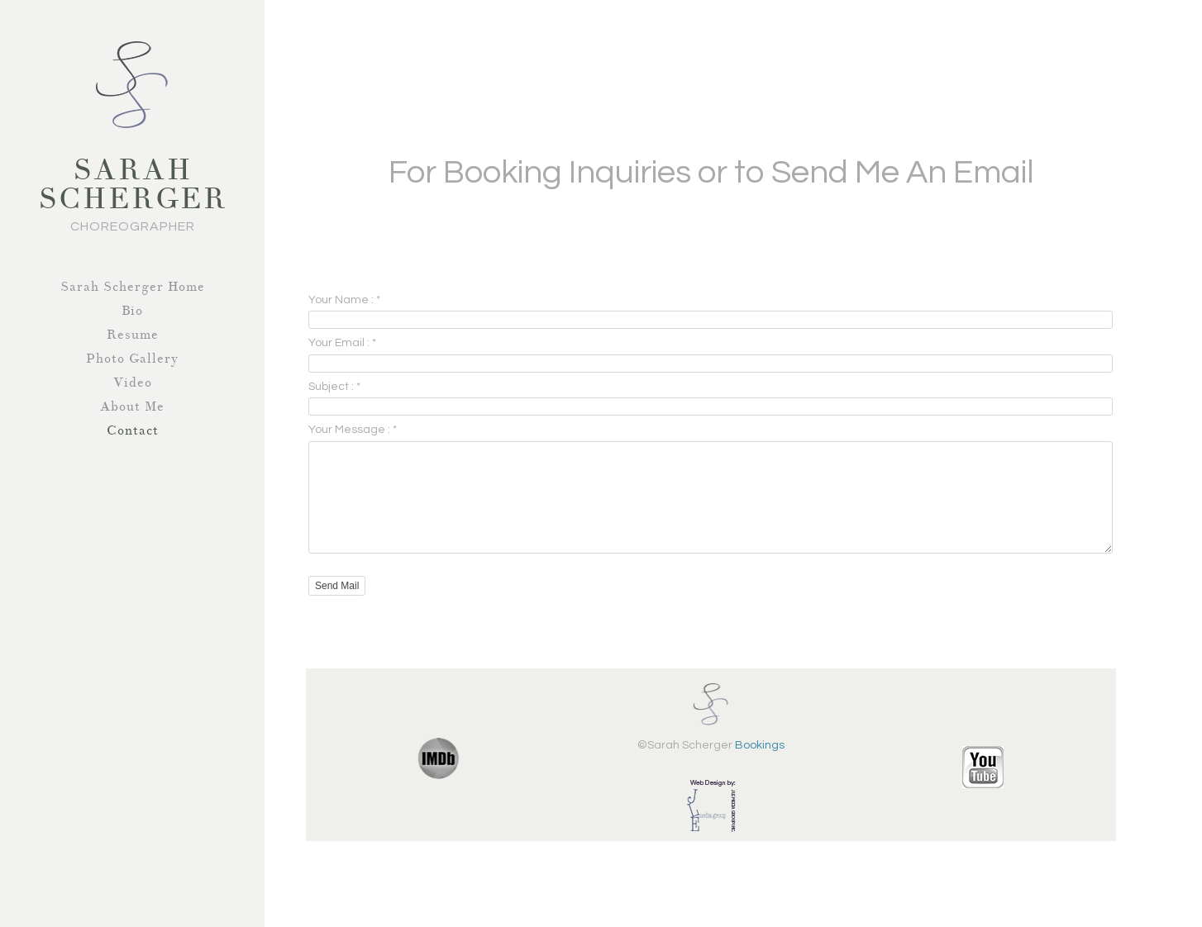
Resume (133, 334)
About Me (132, 406)
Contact (133, 430)
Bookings (760, 765)
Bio (132, 310)
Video (132, 382)
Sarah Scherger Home (132, 286)
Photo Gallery (132, 358)
